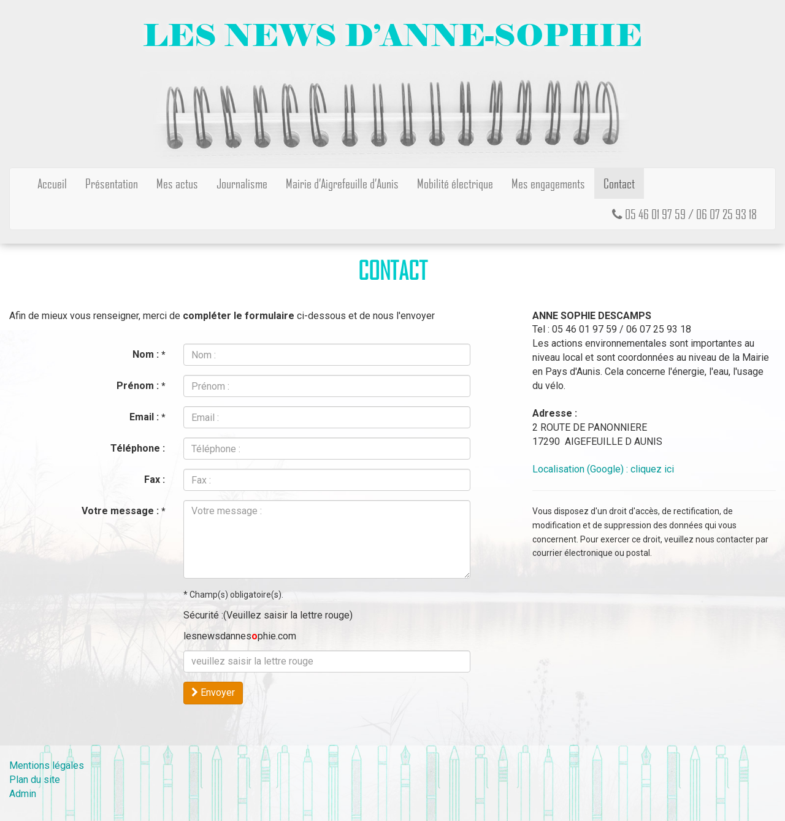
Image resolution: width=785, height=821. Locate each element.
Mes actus (177, 183)
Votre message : (123, 511)
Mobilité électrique (455, 183)
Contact (619, 183)
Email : (147, 417)
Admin (22, 794)
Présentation (111, 183)
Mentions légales (46, 765)
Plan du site (34, 779)
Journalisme (241, 183)
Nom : (148, 354)
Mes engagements (548, 183)
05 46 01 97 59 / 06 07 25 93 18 (684, 214)
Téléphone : (137, 448)
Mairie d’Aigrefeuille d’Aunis (342, 183)
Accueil (52, 183)
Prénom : (141, 385)
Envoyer (213, 692)
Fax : (154, 479)
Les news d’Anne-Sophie (392, 35)
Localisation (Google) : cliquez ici (603, 469)
